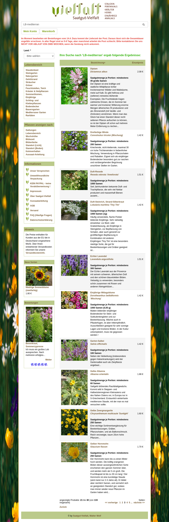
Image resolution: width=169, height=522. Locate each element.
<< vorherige (111, 502)
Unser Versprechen (39, 171)
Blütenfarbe (32, 142)
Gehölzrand (31, 79)
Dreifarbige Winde (99, 132)
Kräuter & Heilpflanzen (37, 91)
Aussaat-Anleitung (35, 154)
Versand (34, 210)
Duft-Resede (96, 171)
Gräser (29, 85)
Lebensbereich (33, 133)
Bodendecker (32, 106)
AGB (32, 205)
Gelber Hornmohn (99, 444)
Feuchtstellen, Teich (36, 88)
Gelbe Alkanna (97, 371)
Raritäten (30, 115)
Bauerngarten (33, 109)
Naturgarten (32, 76)
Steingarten (31, 73)
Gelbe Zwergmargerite (101, 410)
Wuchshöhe (32, 136)
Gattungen (31, 130)
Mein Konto (30, 31)
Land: (27, 50)
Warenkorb (48, 31)
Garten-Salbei (97, 341)
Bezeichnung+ (98, 62)
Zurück (63, 507)
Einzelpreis (137, 62)
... (131, 502)
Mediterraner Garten (36, 112)
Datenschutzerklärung (41, 220)
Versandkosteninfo (35, 253)
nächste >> (139, 502)
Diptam (94, 68)
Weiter (48, 359)
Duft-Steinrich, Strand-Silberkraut (107, 202)
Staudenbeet (32, 70)
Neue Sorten (31, 262)
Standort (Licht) (33, 145)
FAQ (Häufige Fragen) (41, 215)
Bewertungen (31, 303)
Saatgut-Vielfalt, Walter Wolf (87, 516)
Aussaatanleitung (39, 201)
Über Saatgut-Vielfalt (40, 196)
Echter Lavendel (98, 256)
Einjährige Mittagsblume (102, 292)
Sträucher (31, 82)
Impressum (35, 191)
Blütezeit (30, 139)
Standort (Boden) (34, 148)
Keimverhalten (33, 151)
